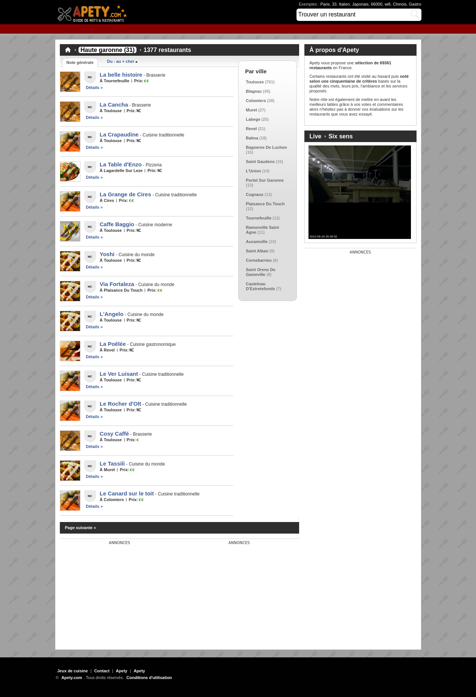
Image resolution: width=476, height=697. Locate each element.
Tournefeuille (258, 218)
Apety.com (94, 12)
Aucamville (257, 241)
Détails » (94, 87)
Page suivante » (80, 527)
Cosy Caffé (114, 433)
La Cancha (114, 104)
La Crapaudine (119, 134)
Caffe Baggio (117, 224)
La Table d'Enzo (121, 164)
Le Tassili (112, 463)
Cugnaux (255, 194)
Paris (325, 4)
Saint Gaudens (260, 161)
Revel (251, 128)
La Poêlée (113, 344)
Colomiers (256, 100)
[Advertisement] (116, 592)
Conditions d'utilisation (149, 677)
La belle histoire (121, 74)
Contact (102, 671)
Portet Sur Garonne (265, 180)
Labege (253, 119)
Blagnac (254, 91)
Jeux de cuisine (72, 671)
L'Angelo (112, 314)
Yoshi (107, 254)
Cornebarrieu (259, 260)
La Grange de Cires (125, 194)
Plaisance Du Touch (265, 204)
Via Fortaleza (117, 284)
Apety (122, 671)
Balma (252, 138)
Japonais (360, 4)
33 (334, 4)
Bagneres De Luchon (266, 147)
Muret (251, 110)
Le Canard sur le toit (127, 493)
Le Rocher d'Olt (120, 403)
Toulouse (255, 82)
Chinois (400, 4)
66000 (377, 4)
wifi (388, 4)
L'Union (253, 171)
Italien (344, 4)
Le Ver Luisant (119, 374)
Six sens (340, 136)
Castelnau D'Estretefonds (260, 286)
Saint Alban (257, 251)
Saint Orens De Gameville (261, 272)
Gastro (415, 4)
